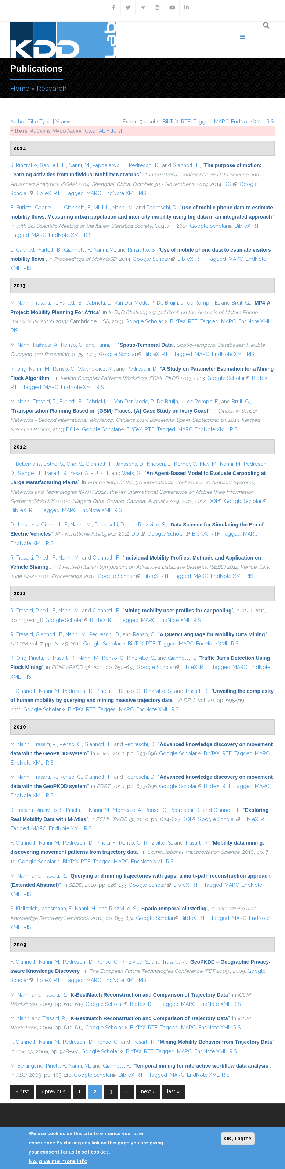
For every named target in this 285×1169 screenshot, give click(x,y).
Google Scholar (211, 226)
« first (22, 1091)
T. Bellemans (25, 464)
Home (19, 88)
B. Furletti (21, 208)
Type (45, 122)
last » (173, 1091)
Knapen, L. (159, 464)
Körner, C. (185, 464)
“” (146, 345)
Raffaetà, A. (45, 345)
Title (33, 122)
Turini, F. (105, 345)
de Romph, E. (203, 303)
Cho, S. (74, 464)
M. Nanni (20, 303)
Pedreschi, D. (144, 165)
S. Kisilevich (24, 908)
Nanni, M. (79, 165)
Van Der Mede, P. (134, 303)
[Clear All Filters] (103, 131)
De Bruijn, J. (170, 303)
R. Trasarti (21, 558)
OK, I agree (237, 1138)
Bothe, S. (53, 464)
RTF (186, 122)
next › (147, 1091)
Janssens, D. (129, 464)
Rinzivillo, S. (142, 250)
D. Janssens (24, 525)
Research (51, 88)
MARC (221, 122)
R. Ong (18, 369)
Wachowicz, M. (96, 369)
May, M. (208, 464)
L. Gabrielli (23, 250)
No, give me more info (58, 1161)
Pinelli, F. (46, 558)
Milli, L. (102, 208)
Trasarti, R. (45, 303)
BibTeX (170, 122)
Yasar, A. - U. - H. (89, 473)
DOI (230, 184)
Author (18, 122)
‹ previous (53, 1091)
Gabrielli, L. (53, 165)
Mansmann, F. (56, 908)
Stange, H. (29, 473)
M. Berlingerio (26, 1066)
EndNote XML (247, 122)
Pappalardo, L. (109, 165)
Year (60, 122)
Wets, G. (132, 473)
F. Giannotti (23, 691)
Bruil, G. (241, 303)
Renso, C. (72, 345)
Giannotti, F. (186, 165)
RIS (270, 122)
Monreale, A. (127, 810)
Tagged (202, 122)
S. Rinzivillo (23, 165)
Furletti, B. (49, 250)
